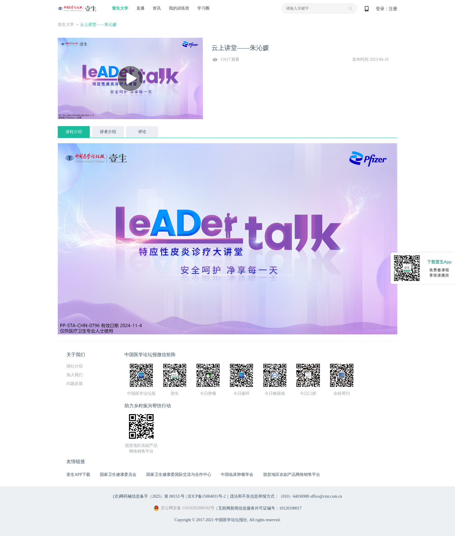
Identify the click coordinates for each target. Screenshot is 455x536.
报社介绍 (74, 366)
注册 (393, 8)
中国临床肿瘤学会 (237, 474)
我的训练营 (179, 8)
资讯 (157, 8)
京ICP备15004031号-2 (206, 496)
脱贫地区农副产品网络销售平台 (291, 474)
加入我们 (74, 375)
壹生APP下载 (78, 474)
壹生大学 (120, 8)
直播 (140, 8)
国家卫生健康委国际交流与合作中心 (178, 474)
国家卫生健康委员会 (118, 474)
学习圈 (203, 8)
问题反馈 (74, 383)
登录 (380, 8)
